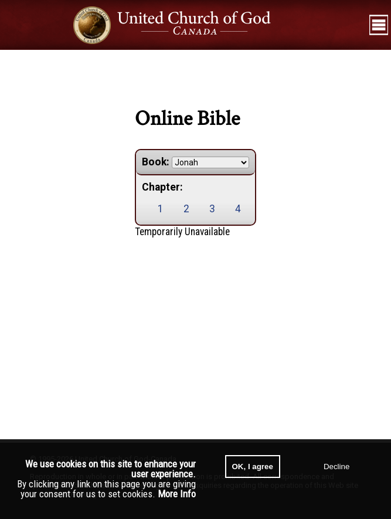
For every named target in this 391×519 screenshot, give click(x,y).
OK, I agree (252, 466)
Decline (336, 466)
